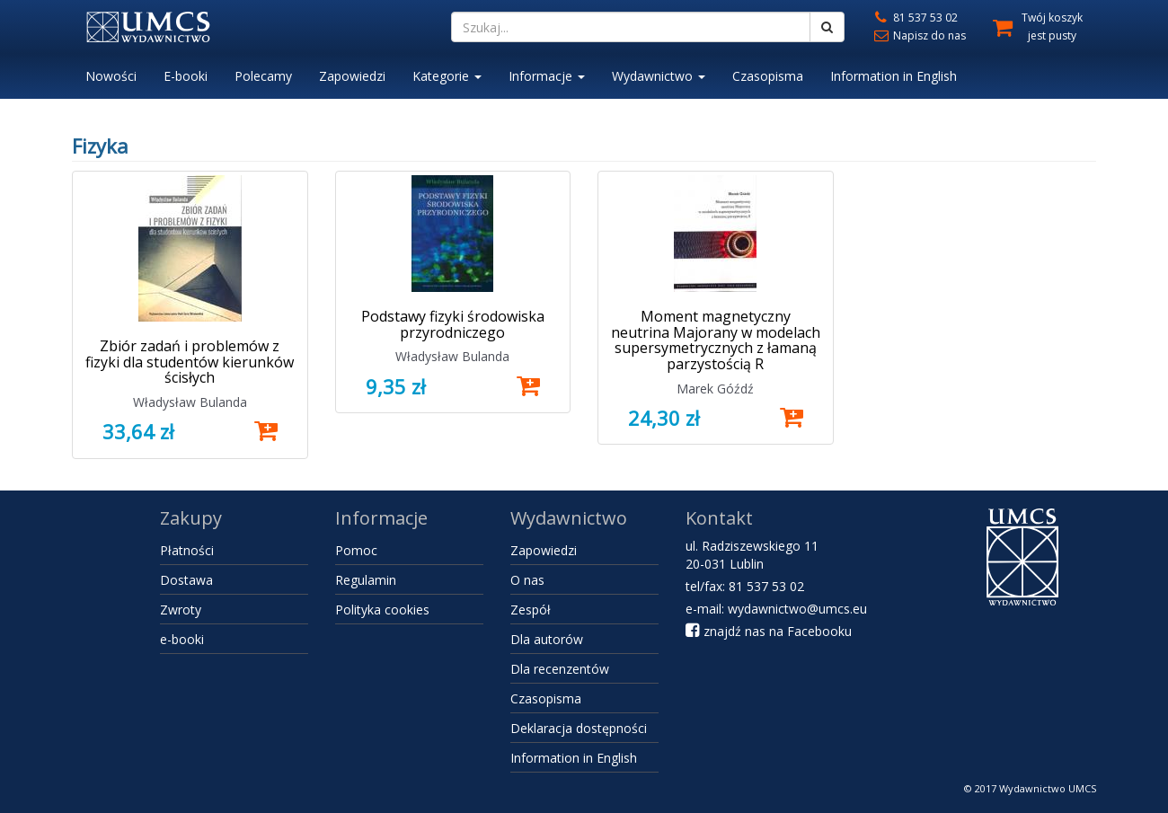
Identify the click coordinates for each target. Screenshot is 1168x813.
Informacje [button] (547, 75)
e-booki (182, 639)
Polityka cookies (382, 609)
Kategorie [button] (447, 75)
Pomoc (356, 550)
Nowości (111, 75)
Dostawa (186, 579)
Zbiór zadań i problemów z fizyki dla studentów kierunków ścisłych (189, 361)
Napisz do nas (919, 35)
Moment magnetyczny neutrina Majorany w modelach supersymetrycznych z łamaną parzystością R (715, 340)
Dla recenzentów (559, 668)
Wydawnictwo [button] (658, 75)
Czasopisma (767, 75)
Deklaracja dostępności (578, 728)
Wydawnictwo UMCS (1047, 788)
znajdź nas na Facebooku (769, 631)
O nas (527, 579)
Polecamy (263, 75)
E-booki (186, 75)
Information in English (893, 75)
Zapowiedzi (352, 75)
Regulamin (365, 579)
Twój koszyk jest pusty (1052, 26)
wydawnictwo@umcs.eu (797, 608)
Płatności (187, 550)
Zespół (530, 609)
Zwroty (180, 609)
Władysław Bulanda (190, 402)
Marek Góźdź (715, 388)
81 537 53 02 (915, 17)
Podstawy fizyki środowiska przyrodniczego (452, 324)
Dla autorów (546, 639)
